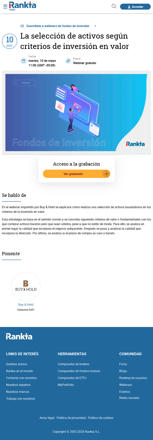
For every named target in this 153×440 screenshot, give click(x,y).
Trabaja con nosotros (20, 398)
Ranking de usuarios (133, 378)
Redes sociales (129, 398)
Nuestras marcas (17, 392)
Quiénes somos (16, 364)
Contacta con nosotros (21, 378)
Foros (123, 364)
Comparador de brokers (73, 364)
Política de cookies (100, 418)
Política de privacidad (71, 418)
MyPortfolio (66, 385)
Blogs (123, 371)
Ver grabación (87, 174)
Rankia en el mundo (19, 371)
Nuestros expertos (18, 385)
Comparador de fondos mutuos (79, 371)
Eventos (124, 392)
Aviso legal (47, 418)
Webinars (125, 385)
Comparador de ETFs (72, 378)
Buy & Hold (25, 304)
